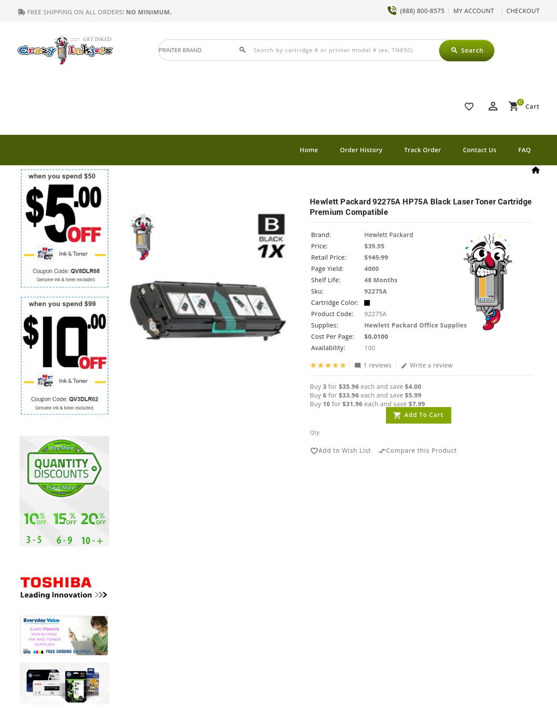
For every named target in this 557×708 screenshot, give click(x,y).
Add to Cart (423, 415)
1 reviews (373, 365)
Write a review (427, 365)
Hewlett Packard (388, 234)
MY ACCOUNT (473, 11)
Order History (361, 150)
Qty (314, 432)
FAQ (524, 150)
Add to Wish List (340, 451)
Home (309, 150)
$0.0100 (376, 336)
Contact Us (480, 150)
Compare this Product (417, 451)
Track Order (422, 150)
